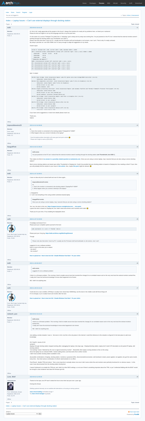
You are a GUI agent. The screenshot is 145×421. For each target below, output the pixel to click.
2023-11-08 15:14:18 (36, 288)
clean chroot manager (38, 393)
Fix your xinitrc (76, 255)
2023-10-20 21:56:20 (36, 147)
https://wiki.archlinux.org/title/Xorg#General (59, 233)
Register (24, 12)
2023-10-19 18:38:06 (36, 125)
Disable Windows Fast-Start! (62, 255)
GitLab (115, 3)
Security (123, 3)
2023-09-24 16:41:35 (36, 27)
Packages (93, 3)
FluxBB (136, 414)
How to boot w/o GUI (47, 255)
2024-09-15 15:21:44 (36, 314)
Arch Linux (11, 3)
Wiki (108, 3)
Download (138, 3)
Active (128, 15)
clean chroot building (36, 391)
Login (30, 12)
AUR (130, 3)
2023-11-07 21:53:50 (36, 219)
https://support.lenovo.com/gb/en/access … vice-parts (64, 206)
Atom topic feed (134, 412)
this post (76, 166)
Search (18, 12)
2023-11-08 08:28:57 (36, 263)
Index (7, 12)
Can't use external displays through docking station (48, 20)
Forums (101, 3)
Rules (12, 12)
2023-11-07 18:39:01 (36, 173)
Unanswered (135, 15)
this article (61, 166)
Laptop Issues (19, 20)
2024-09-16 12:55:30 (36, 377)
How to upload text (35, 255)
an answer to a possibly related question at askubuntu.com (62, 159)
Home (85, 3)
